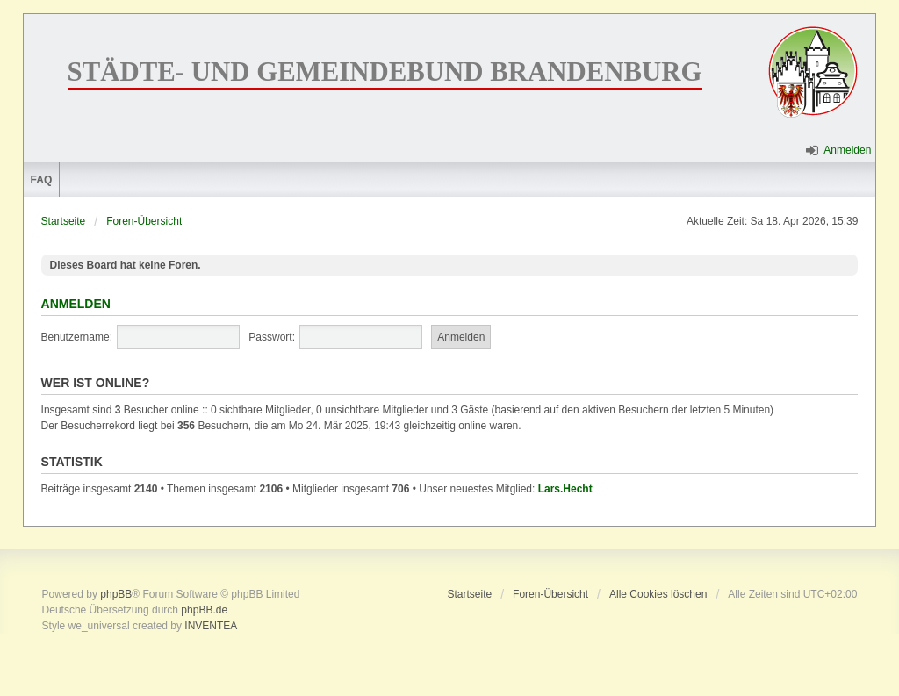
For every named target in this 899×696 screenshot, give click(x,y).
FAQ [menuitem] (42, 180)
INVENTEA (210, 626)
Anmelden (76, 304)
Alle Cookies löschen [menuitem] (658, 594)
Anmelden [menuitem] (847, 150)
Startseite (63, 221)
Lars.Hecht (565, 489)
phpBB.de (204, 610)
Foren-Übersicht (144, 221)
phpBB (116, 594)
